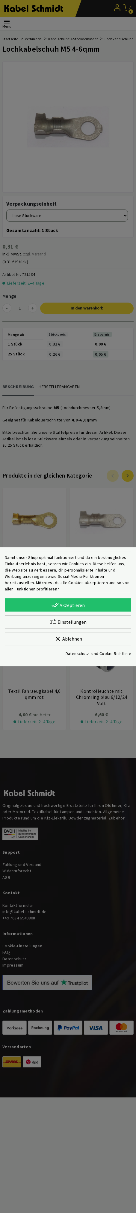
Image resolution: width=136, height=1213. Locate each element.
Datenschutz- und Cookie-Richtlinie (98, 653)
